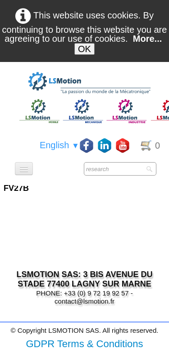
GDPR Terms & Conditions (84, 343)
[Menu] (24, 168)
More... (147, 39)
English (59, 145)
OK (84, 49)
